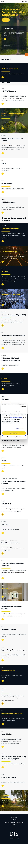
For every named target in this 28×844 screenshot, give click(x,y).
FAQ (14, 827)
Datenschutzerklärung (16, 417)
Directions (14, 817)
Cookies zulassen (14, 433)
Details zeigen (19, 428)
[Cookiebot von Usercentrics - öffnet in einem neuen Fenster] (20, 407)
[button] (26, 54)
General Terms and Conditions (14, 822)
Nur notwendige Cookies (14, 437)
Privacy (14, 825)
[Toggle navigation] (26, 1)
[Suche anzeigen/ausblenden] (23, 1)
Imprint (14, 819)
